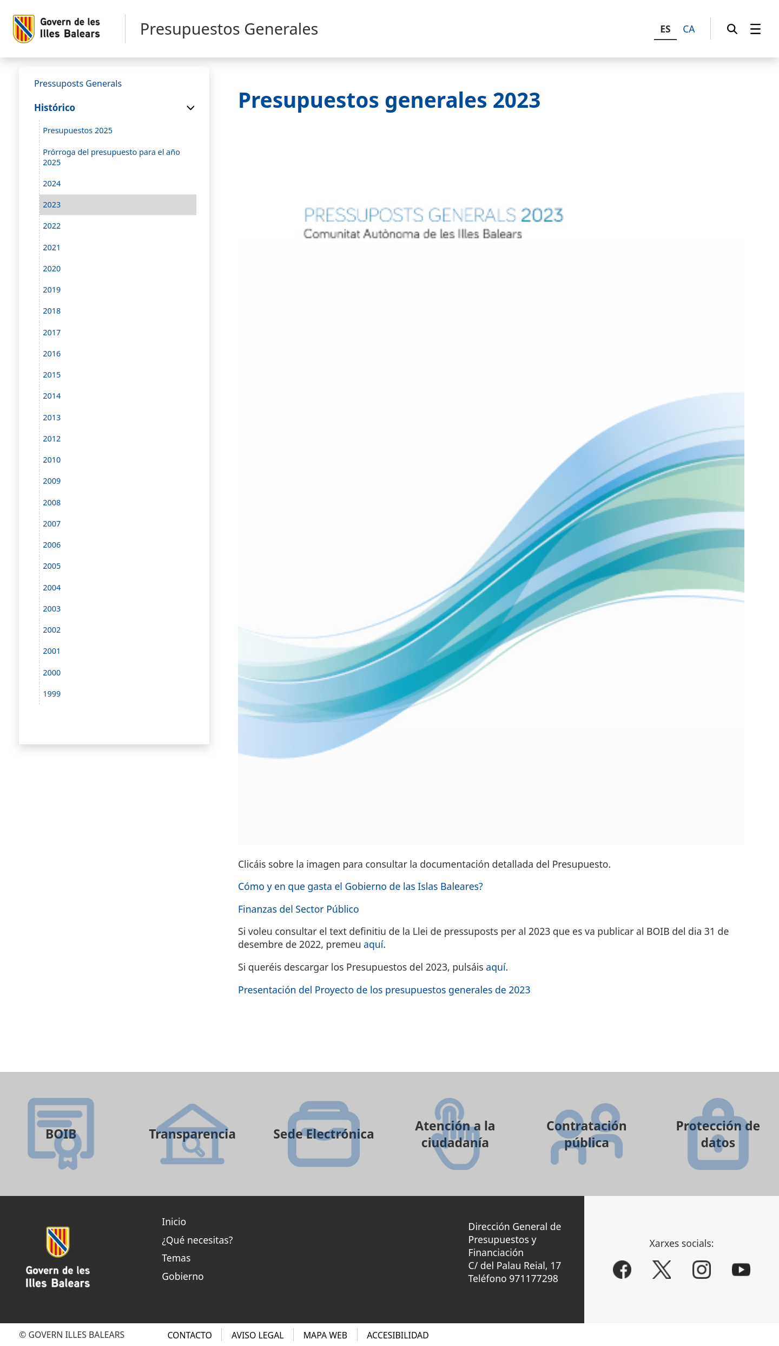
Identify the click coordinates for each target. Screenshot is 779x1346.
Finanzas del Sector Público (298, 908)
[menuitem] (755, 29)
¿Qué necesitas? (197, 1239)
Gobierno (183, 1276)
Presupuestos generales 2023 (389, 100)
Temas (176, 1257)
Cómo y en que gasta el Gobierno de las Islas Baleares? (360, 886)
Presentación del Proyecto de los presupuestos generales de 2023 (384, 989)
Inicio (174, 1221)
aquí (373, 944)
